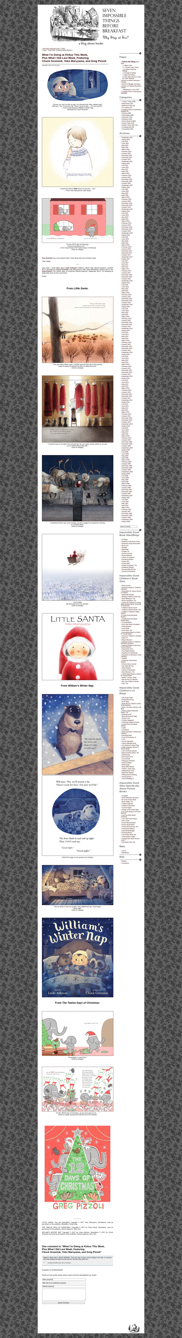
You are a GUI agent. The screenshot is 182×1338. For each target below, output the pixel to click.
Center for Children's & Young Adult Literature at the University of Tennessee (131, 604)
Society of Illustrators (128, 571)
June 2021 (125, 167)
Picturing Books (127, 832)
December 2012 (127, 370)
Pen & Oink (125, 821)
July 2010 (125, 428)
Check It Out (126, 718)
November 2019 (127, 205)
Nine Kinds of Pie (127, 757)
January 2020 (126, 201)
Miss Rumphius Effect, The (130, 753)
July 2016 (125, 285)
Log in (124, 851)
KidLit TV (125, 638)
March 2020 (126, 197)
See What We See (128, 666)
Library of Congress (128, 557)
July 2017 (125, 261)
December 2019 (127, 203)
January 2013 (126, 368)
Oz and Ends (126, 759)
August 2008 (126, 474)
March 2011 (126, 412)
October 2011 (126, 398)
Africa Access (126, 585)
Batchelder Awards (128, 594)
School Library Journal (129, 664)
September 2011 (127, 400)
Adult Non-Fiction (127, 105)
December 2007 (127, 489)
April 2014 (125, 338)
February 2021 (126, 175)
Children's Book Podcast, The (131, 610)
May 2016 (125, 289)
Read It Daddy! (127, 763)
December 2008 (127, 466)
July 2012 (125, 380)
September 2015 (127, 304)
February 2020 (126, 199)
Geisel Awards (126, 626)
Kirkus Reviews (127, 555)
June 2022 (125, 143)
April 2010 (125, 434)
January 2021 (126, 177)
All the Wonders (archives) (130, 798)
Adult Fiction (126, 103)
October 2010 (126, 422)
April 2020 (125, 195)
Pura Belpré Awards (128, 651)
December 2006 (127, 513)
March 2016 (126, 293)
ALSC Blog (125, 701)
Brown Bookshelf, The (129, 600)
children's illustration (128, 805)
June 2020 (125, 191)
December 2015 (127, 299)
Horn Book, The (127, 630)
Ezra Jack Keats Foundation (131, 624)
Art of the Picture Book (129, 799)
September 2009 (127, 448)
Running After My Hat (129, 569)
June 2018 (125, 239)
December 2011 (127, 394)
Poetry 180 (125, 561)
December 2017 (127, 251)
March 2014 (126, 340)
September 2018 (127, 233)
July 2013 (125, 356)
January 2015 (126, 320)
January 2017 (126, 273)
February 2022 (126, 151)
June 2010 (125, 430)
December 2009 (127, 442)
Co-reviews (125, 107)
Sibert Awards (126, 668)
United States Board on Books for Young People (131, 674)
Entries (124, 861)
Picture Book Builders (129, 823)
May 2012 (125, 384)
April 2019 (125, 219)
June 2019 (125, 215)
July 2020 (125, 189)
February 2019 (126, 223)
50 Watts (125, 539)
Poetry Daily (126, 563)
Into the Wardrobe (127, 741)
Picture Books (126, 121)
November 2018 (127, 229)
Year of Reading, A (128, 778)
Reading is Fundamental (129, 653)
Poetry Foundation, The (129, 565)
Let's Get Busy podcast (129, 751)
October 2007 (126, 493)
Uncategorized (126, 127)
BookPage (125, 549)
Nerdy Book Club (127, 649)
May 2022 (125, 145)
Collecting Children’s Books (130, 722)
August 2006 (126, 521)
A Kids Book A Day (128, 699)
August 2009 (126, 450)
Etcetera (124, 113)
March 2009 (126, 460)
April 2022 (125, 147)
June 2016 (125, 287)
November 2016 (127, 277)
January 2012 (126, 392)
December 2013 (127, 346)
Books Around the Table (129, 716)
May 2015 (125, 312)
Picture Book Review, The (130, 826)
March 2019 (126, 221)
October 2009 (126, 446)
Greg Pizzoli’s (47, 271)
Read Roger (126, 765)
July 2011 (125, 404)
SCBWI (124, 658)
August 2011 (126, 402)
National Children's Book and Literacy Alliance (130, 646)
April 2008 (125, 482)
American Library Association (131, 543)
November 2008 (127, 468)
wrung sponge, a (127, 776)
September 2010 (127, 424)
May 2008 (125, 480)
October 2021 (126, 159)
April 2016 (125, 291)
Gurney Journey (127, 553)
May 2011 (125, 408)
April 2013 (125, 362)
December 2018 (127, 227)
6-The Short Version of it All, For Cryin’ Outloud (131, 77)
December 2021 (127, 155)
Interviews (125, 117)
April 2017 (125, 267)
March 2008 (126, 484)
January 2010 (126, 440)
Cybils (124, 728)
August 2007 (126, 497)
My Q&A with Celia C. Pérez (54, 48)
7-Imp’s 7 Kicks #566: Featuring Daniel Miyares (57, 50)
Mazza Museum (127, 640)
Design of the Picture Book (130, 809)
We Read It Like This (128, 842)
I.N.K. (124, 739)
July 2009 (125, 452)
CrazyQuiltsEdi (126, 622)
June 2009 (125, 454)
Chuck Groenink (62, 269)
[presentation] (63, 1315)
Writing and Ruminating (129, 774)
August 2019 (126, 211)
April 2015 (125, 314)
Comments (125, 863)
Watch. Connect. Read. (129, 677)
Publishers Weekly (128, 567)
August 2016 (126, 283)
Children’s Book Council (129, 608)
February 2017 (126, 271)
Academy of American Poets (131, 541)
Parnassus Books (127, 559)
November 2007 (127, 491)
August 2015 (126, 306)
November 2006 (127, 515)
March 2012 (126, 388)
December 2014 (127, 322)
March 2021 (126, 173)
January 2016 (126, 297)
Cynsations (125, 730)
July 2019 (125, 213)
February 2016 (126, 295)
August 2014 (126, 330)
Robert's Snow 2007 (128, 125)
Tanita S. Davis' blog (128, 769)
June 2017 (125, 263)
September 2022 (127, 137)
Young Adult (126, 129)
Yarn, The (125, 683)
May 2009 (125, 456)
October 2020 (126, 183)
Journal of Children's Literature (131, 636)
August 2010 (126, 426)
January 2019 (126, 225)
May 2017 (125, 265)
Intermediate (126, 115)
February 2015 (126, 318)
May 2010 (125, 432)
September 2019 (127, 209)
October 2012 (126, 374)
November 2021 (127, 157)
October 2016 (126, 279)
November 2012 (127, 372)
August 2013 (126, 354)
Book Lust (125, 545)
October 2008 (126, 470)
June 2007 (125, 501)
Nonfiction (125, 119)
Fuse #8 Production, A (129, 737)
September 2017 (127, 257)
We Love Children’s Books (130, 681)
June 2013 (125, 358)
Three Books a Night (128, 836)
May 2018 (125, 241)
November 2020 (127, 181)
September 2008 (127, 472)
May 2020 (125, 193)
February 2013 (126, 366)
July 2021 (125, 165)
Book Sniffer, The (127, 801)
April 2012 (125, 386)
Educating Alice (127, 735)
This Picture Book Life (129, 834)
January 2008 (126, 487)
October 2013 (126, 350)
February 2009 (126, 462)
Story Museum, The (128, 672)
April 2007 (125, 505)
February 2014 (126, 342)
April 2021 (125, 171)
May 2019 (125, 217)
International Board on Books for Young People (130, 633)
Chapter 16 (125, 551)
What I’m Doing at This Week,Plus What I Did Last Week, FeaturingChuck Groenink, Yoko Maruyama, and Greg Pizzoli (74, 58)
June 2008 (125, 478)
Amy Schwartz (47, 258)
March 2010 (126, 436)
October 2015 (126, 302)
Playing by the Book (128, 761)
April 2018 (125, 243)
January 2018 (126, 249)
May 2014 (125, 336)
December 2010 (127, 418)
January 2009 (126, 464)
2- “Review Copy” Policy (131, 67)
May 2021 (125, 169)
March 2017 (126, 269)
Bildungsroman (127, 714)
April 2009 (125, 458)
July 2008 (125, 476)
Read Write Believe (128, 767)
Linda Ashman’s (71, 268)
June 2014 (125, 334)
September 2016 (127, 281)
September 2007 (127, 495)
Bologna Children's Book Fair (131, 596)
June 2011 (125, 406)
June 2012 (125, 382)
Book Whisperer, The (128, 598)
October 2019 (126, 207)
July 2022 (125, 141)
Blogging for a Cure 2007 (131, 89)
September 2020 (127, 185)
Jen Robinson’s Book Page (130, 745)
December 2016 (127, 275)
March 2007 (126, 507)
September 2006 (127, 519)
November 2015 (127, 301)
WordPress (125, 852)
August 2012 (126, 378)
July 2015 (125, 308)
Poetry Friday (126, 123)
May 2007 (125, 503)
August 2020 (126, 187)
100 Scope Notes (127, 697)
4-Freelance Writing (129, 73)
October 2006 (126, 517)
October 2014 (126, 326)
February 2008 (126, 485)
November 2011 (127, 396)
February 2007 (126, 509)
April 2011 (125, 410)
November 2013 (127, 348)
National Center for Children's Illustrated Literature (131, 642)
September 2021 (127, 161)
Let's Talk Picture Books (129, 819)
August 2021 (126, 163)
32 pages (125, 796)
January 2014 (126, 344)
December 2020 (127, 179)
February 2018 (126, 247)
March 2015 (126, 316)
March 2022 (126, 149)
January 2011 (126, 416)
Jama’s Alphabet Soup (129, 743)
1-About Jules (127, 65)
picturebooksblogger (128, 830)
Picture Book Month (128, 825)
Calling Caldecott (127, 803)
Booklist (124, 547)
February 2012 (126, 390)
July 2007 (125, 499)
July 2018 (125, 237)
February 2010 (126, 438)
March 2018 (126, 245)
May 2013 (125, 360)
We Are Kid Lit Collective (129, 679)
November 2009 (127, 444)
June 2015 (125, 310)
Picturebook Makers (128, 828)
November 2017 (127, 253)
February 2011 (126, 414)
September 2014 (127, 328)
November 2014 (127, 324)
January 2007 (126, 511)
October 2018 (126, 231)
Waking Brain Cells (128, 771)
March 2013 (126, 364)
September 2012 (127, 376)
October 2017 (126, 255)
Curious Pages (126, 807)
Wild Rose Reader (128, 773)
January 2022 (126, 153)
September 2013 (127, 352)
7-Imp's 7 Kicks (127, 101)
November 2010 (127, 420)
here (48, 261)
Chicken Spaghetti (128, 720)
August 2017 (126, 259)
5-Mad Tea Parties (129, 75)
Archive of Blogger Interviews (131, 84)
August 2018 (126, 235)
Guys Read (125, 628)
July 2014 (125, 332)
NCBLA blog (126, 755)
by (48, 1263)
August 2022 (126, 139)
